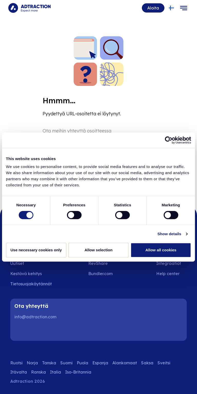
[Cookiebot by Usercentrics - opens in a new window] (168, 140)
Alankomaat (124, 362)
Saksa (147, 362)
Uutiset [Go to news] (17, 263)
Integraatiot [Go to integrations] (168, 263)
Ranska (38, 372)
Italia (55, 372)
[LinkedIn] (20, 330)
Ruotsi (16, 362)
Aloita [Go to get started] (153, 7)
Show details (169, 234)
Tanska (49, 362)
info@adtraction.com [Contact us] (35, 316)
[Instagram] (37, 330)
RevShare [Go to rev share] (98, 263)
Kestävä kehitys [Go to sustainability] (26, 273)
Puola (82, 362)
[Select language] (171, 8)
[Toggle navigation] (184, 8)
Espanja (100, 362)
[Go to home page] (29, 8)
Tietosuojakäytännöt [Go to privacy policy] (31, 283)
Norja (32, 362)
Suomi (66, 362)
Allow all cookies (160, 250)
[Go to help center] (171, 273)
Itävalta (18, 372)
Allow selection (98, 250)
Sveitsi (163, 362)
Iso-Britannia (78, 372)
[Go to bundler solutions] (104, 273)
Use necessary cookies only (36, 250)
